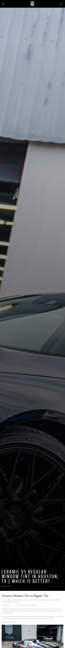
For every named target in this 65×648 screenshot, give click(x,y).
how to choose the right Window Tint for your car (28, 622)
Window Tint (13, 605)
